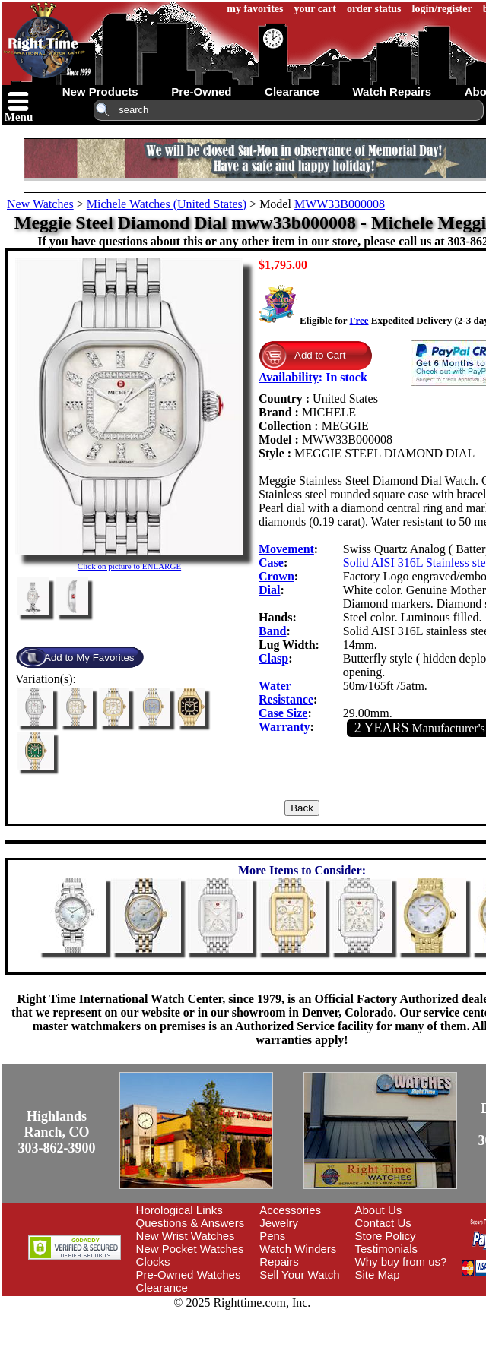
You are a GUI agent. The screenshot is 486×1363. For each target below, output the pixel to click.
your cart (315, 8)
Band (272, 631)
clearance (292, 91)
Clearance (162, 1287)
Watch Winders (297, 1248)
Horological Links (179, 1209)
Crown (276, 576)
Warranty (284, 726)
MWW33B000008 (339, 204)
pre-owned (201, 91)
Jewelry (278, 1222)
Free (358, 320)
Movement (286, 548)
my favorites (255, 8)
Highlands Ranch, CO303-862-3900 (57, 1132)
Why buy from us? (401, 1261)
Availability (289, 377)
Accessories (290, 1209)
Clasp (273, 658)
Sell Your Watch (299, 1274)
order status (374, 8)
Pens (272, 1235)
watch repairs (391, 91)
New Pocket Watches (190, 1248)
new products (100, 91)
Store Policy (385, 1235)
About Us (378, 1209)
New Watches (40, 204)
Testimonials (386, 1248)
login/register (442, 8)
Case (271, 562)
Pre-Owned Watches (188, 1274)
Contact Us (383, 1222)
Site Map (377, 1274)
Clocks (153, 1261)
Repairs (279, 1261)
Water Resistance (286, 692)
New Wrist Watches (185, 1235)
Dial (269, 589)
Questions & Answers (190, 1222)
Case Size (283, 713)
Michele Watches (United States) (166, 204)
